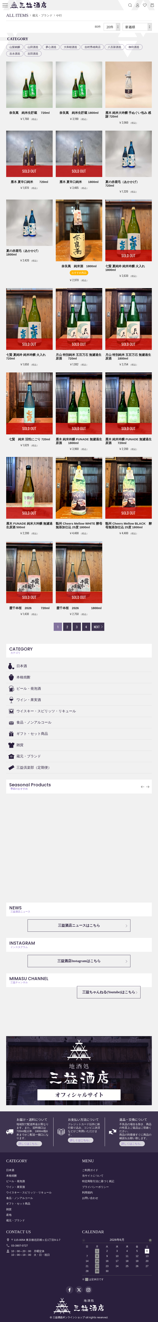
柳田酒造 (134, 47)
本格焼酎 (23, 677)
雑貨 (19, 745)
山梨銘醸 (14, 47)
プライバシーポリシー (95, 1186)
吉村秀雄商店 (93, 47)
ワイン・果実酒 (28, 700)
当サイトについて (92, 1175)
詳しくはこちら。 (29, 1143)
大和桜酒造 (70, 47)
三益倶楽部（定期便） (33, 767)
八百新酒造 (114, 47)
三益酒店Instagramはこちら (78, 961)
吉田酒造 (33, 53)
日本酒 (21, 666)
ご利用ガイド (90, 1170)
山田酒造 (33, 47)
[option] (117, 1256)
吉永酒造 (14, 53)
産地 (9, 1214)
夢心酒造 (51, 47)
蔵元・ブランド (28, 756)
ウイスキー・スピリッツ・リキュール (46, 711)
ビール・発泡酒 (28, 689)
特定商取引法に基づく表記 (98, 1181)
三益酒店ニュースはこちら (79, 925)
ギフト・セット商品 (32, 734)
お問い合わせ (90, 1198)
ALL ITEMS (17, 15)
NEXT (97, 626)
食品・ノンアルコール (33, 722)
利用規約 (87, 1192)
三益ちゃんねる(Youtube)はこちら (108, 992)
